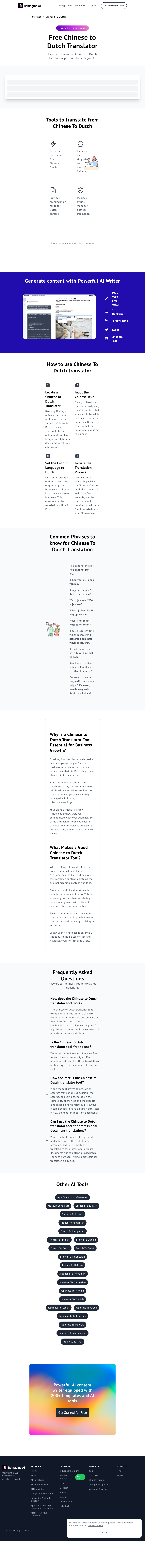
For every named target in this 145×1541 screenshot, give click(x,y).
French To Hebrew (72, 1265)
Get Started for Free (114, 5)
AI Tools (35, 1475)
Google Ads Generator (42, 1493)
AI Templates (37, 1480)
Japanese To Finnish (72, 1290)
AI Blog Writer (37, 1489)
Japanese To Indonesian (72, 1316)
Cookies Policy (95, 1525)
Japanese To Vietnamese (72, 1333)
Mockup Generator (58, 1205)
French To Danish (86, 1239)
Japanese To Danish (72, 1299)
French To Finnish (59, 1239)
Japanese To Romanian (73, 1273)
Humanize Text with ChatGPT (41, 1499)
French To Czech (60, 1248)
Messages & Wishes (98, 1489)
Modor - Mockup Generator (39, 1514)
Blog (70, 5)
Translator (35, 16)
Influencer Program (69, 1471)
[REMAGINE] (15, 1467)
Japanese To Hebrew (72, 1324)
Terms (8, 1530)
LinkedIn (121, 1475)
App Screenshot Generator (72, 1197)
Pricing (61, 5)
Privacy (16, 1530)
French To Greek (85, 1248)
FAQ (62, 1483)
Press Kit (64, 1492)
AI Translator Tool (39, 1484)
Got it (104, 1532)
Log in (93, 5)
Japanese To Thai (72, 1341)
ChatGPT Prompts (97, 1480)
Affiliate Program (64, 1477)
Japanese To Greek (86, 1307)
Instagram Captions (98, 1484)
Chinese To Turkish (86, 1205)
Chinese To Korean (72, 1214)
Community (66, 1501)
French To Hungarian (73, 1231)
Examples (80, 5)
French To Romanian (72, 1222)
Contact (64, 1487)
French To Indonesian (72, 1256)
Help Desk (64, 1506)
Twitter (120, 1471)
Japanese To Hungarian (72, 1282)
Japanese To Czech (58, 1307)
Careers (64, 1497)
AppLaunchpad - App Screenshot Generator (42, 1507)
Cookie (26, 1530)
